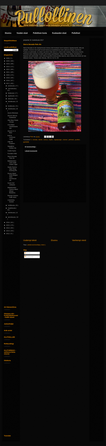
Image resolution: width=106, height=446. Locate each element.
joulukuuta (11, 86)
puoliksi (77, 139)
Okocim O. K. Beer (11, 132)
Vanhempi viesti (79, 240)
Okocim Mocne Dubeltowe (12, 116)
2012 (8, 233)
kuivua (46, 139)
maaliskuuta (12, 208)
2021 (8, 72)
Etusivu (8, 33)
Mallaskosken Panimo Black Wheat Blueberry (12, 190)
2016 (8, 222)
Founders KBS (12, 153)
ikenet (41, 139)
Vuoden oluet (22, 33)
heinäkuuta (11, 101)
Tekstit (27, 253)
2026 (8, 58)
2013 (8, 231)
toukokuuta (11, 109)
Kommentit (29, 256)
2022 (8, 69)
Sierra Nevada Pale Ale (12, 157)
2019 (8, 78)
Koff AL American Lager (11, 137)
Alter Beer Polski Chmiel (12, 121)
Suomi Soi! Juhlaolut (11, 184)
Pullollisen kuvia (40, 33)
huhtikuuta (11, 205)
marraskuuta (12, 88)
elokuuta (11, 99)
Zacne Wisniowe (12, 113)
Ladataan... (7, 43)
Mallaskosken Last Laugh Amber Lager (12, 162)
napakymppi (58, 139)
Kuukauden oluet (59, 33)
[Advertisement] (54, 220)
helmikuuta (11, 212)
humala (35, 139)
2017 (8, 83)
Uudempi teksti (29, 240)
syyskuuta (11, 96)
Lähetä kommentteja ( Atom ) (36, 245)
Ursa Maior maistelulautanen (12, 126)
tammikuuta (12, 217)
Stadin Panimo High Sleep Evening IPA (12, 168)
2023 (8, 66)
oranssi (65, 139)
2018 (8, 80)
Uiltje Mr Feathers (11, 142)
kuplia (51, 139)
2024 (8, 64)
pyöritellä (26, 142)
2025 (8, 61)
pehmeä (71, 139)
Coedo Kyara (11, 151)
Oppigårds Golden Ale (11, 147)
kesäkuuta (11, 106)
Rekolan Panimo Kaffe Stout (12, 196)
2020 (8, 75)
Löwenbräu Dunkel (11, 201)
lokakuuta (11, 93)
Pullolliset (76, 33)
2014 (8, 228)
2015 (8, 225)
